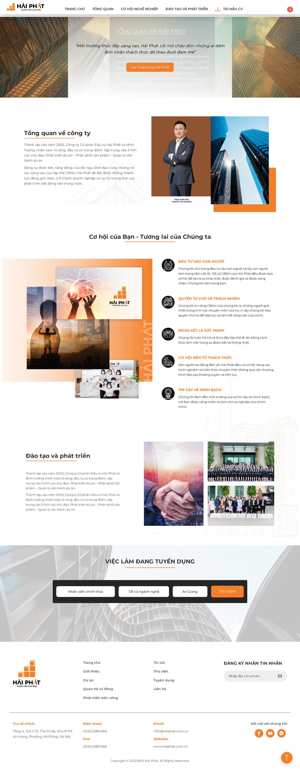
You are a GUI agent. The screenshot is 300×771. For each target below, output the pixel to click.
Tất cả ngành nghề (143, 592)
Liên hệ (160, 689)
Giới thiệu (91, 672)
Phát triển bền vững (100, 698)
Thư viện (161, 672)
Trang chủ (75, 9)
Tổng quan (102, 9)
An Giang (190, 592)
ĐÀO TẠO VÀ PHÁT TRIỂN (187, 9)
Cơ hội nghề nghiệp (139, 9)
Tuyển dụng (164, 681)
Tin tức (159, 663)
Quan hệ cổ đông (98, 689)
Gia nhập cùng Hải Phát (150, 67)
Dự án (88, 681)
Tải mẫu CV (229, 9)
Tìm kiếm (227, 592)
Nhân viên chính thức (85, 592)
